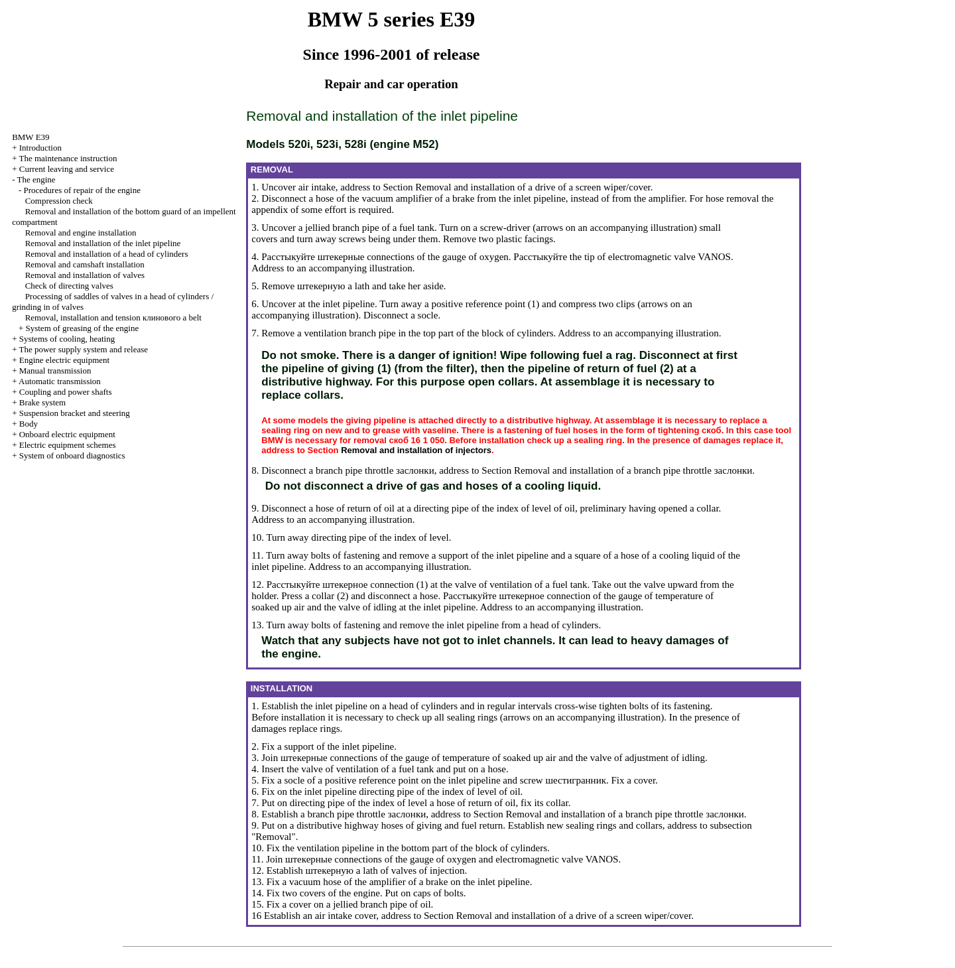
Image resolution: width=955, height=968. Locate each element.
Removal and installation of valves (85, 275)
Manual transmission (55, 371)
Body (28, 424)
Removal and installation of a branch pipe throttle (633, 470)
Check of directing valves (69, 286)
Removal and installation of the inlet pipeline (103, 243)
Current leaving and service (66, 169)
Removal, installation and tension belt (113, 317)
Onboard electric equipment (67, 434)
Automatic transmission (60, 381)
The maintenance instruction (68, 158)
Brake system (42, 402)
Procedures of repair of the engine (82, 190)
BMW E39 (30, 137)
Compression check (59, 201)
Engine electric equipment (64, 360)
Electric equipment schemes (67, 445)
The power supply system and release (83, 349)
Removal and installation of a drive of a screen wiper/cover (532, 187)
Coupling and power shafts (65, 392)
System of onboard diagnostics (72, 455)
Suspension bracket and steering (74, 413)
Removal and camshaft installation (85, 264)
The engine (36, 179)
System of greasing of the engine (82, 328)
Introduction (40, 148)
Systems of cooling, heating (67, 339)
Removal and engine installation (81, 233)
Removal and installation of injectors (416, 450)
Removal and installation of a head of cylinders (106, 254)
